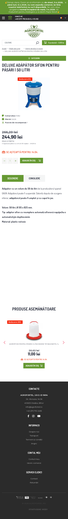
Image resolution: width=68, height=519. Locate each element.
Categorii (34, 58)
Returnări (34, 482)
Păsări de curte (14, 49)
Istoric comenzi (34, 463)
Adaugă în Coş (31, 160)
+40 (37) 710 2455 (34, 411)
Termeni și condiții (34, 439)
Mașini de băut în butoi (34, 49)
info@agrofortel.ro (34, 407)
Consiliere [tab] (34, 178)
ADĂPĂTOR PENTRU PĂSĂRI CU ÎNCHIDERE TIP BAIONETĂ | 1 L (34, 344)
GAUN (13, 119)
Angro (34, 443)
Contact (34, 478)
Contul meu (34, 459)
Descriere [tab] (12, 178)
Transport (34, 435)
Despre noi (34, 432)
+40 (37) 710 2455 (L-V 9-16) (23, 16)
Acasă (4, 49)
